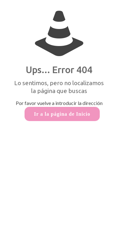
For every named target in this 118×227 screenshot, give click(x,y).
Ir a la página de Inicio (62, 114)
